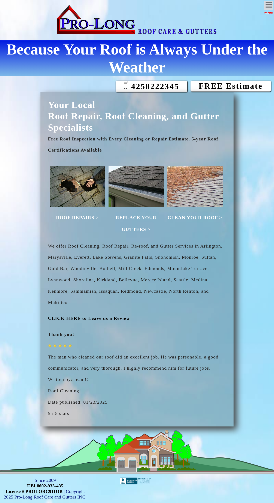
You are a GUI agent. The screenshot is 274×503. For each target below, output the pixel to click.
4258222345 (151, 86)
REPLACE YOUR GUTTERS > (136, 217)
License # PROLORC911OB (34, 491)
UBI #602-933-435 (45, 485)
